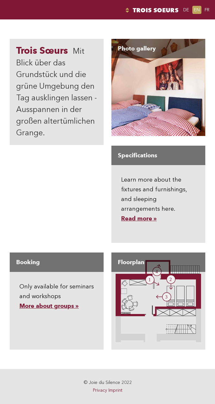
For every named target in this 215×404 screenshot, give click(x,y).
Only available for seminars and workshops (57, 280)
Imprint (115, 390)
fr (207, 10)
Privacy (100, 390)
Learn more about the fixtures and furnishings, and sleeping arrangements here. (158, 184)
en (197, 10)
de (186, 10)
